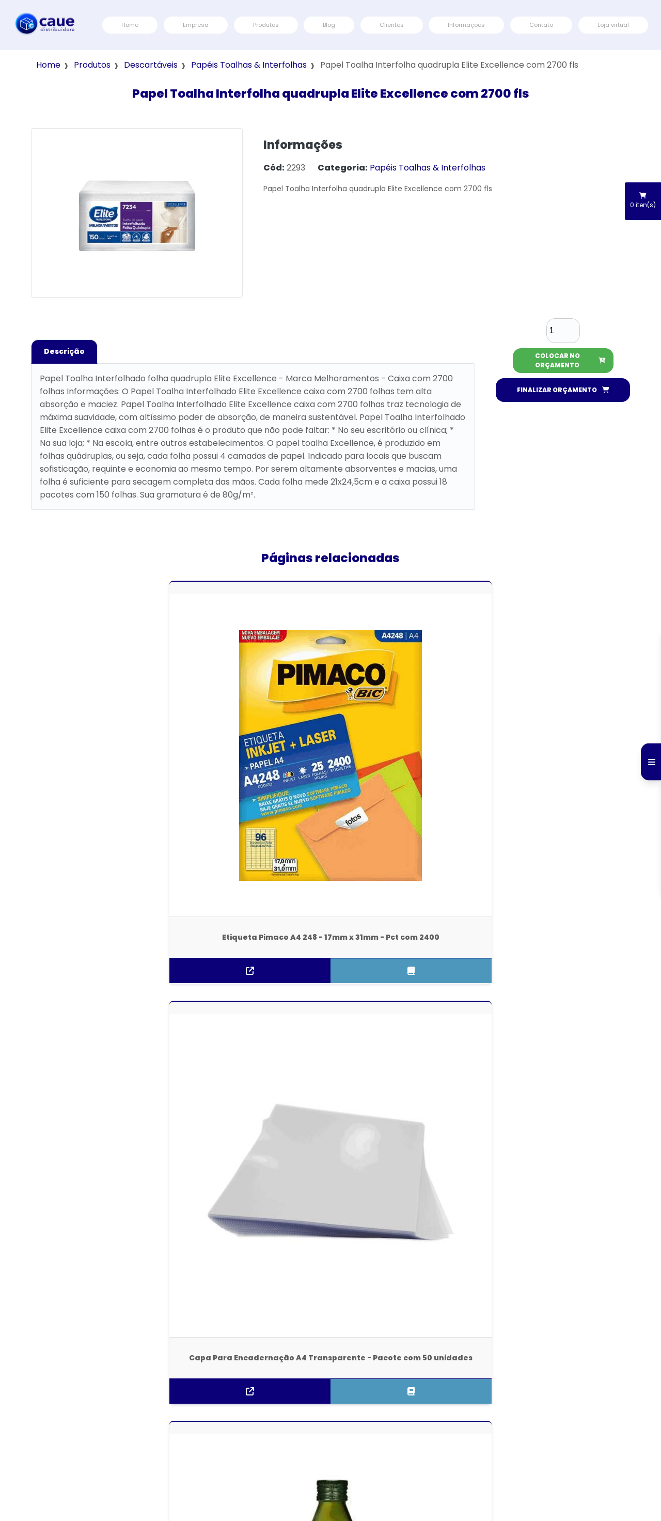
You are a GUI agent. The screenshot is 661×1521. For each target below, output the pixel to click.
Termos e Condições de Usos (611, 1383)
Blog (329, 25)
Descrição (64, 351)
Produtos (266, 25)
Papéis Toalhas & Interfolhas (249, 65)
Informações (466, 25)
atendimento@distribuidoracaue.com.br (88, 1454)
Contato (541, 25)
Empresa (196, 25)
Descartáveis (151, 65)
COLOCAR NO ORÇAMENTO (570, 360)
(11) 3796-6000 (50, 1423)
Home (129, 25)
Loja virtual (613, 25)
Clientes (392, 25)
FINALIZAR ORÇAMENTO (563, 389)
